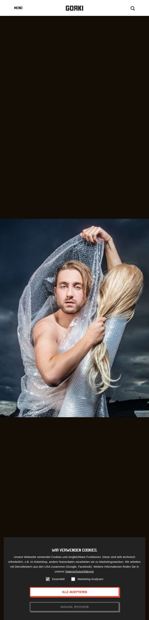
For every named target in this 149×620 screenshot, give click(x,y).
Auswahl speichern (74, 610)
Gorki (74, 8)
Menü (18, 8)
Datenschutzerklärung (79, 574)
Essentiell (58, 582)
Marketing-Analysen (90, 582)
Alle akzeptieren (74, 595)
